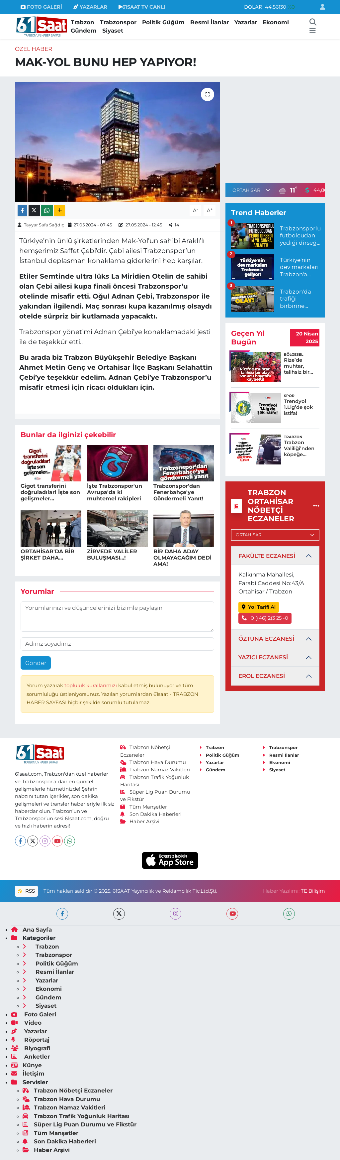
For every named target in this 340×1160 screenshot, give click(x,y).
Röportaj (30, 1039)
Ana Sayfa (31, 929)
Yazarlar (245, 22)
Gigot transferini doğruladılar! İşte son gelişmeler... (50, 492)
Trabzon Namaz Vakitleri (155, 770)
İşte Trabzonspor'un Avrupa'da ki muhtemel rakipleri (114, 492)
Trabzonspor (118, 22)
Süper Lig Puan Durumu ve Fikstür (79, 1124)
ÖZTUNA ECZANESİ (266, 638)
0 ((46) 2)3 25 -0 (265, 618)
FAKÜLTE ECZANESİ (266, 556)
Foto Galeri (33, 1014)
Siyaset (112, 30)
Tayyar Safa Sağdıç (44, 224)
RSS (26, 891)
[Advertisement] (281, 128)
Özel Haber (33, 49)
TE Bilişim (313, 891)
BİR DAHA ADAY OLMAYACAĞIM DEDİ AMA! (182, 557)
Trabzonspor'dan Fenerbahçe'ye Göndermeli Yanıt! (178, 492)
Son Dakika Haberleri (151, 814)
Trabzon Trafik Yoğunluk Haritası (76, 1116)
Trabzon (82, 22)
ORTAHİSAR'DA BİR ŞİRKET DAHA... (47, 554)
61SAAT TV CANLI (142, 7)
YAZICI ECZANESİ (263, 657)
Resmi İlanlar (209, 22)
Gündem (84, 30)
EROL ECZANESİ (261, 676)
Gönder (35, 663)
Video (26, 1022)
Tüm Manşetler (143, 807)
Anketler (30, 1056)
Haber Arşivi (140, 822)
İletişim (27, 1073)
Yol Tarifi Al (259, 607)
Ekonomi (276, 22)
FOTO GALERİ (41, 7)
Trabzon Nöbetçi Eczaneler (68, 1090)
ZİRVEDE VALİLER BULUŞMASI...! (112, 554)
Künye (26, 1065)
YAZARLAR (90, 7)
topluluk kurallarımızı (91, 686)
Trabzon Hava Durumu (153, 762)
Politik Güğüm (163, 22)
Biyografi (30, 1048)
